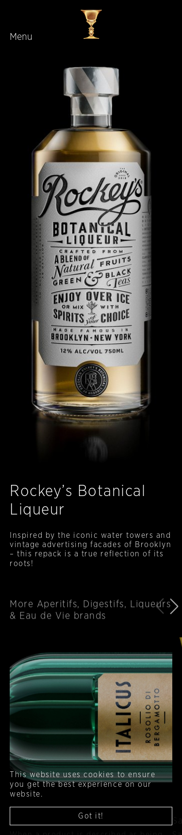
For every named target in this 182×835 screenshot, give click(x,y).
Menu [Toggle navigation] (21, 37)
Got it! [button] (91, 816)
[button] (174, 618)
